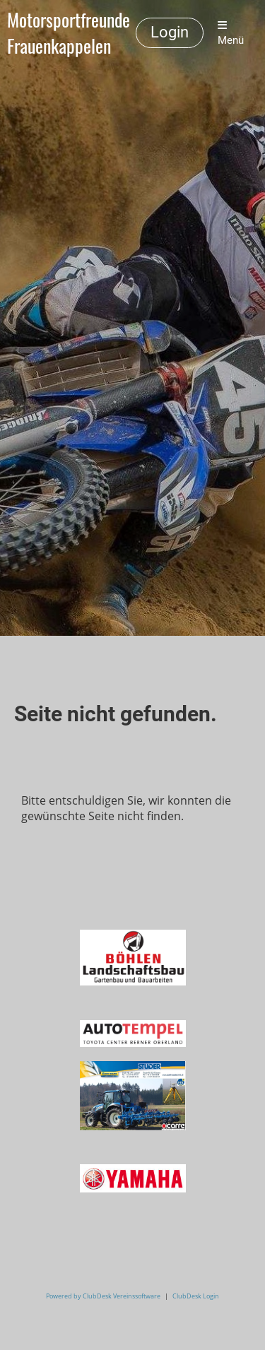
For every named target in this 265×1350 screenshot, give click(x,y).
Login (170, 32)
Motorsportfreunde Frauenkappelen (68, 33)
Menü (231, 33)
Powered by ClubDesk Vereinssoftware (103, 1296)
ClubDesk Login (195, 1296)
